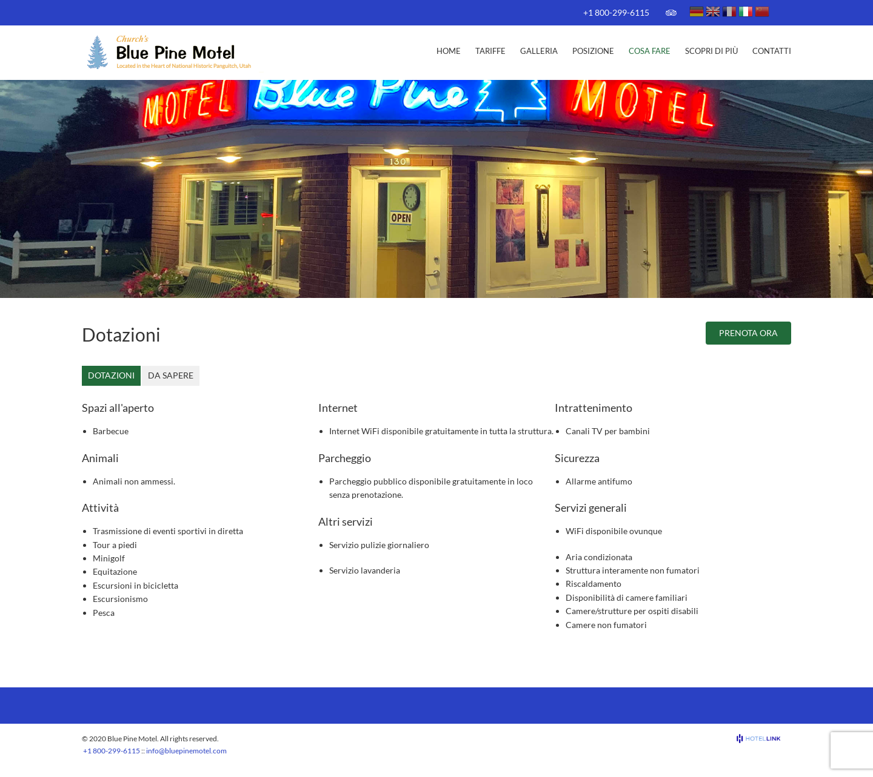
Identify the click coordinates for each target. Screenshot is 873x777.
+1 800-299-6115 (616, 12)
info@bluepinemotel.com (186, 750)
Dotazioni (111, 375)
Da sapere (170, 375)
